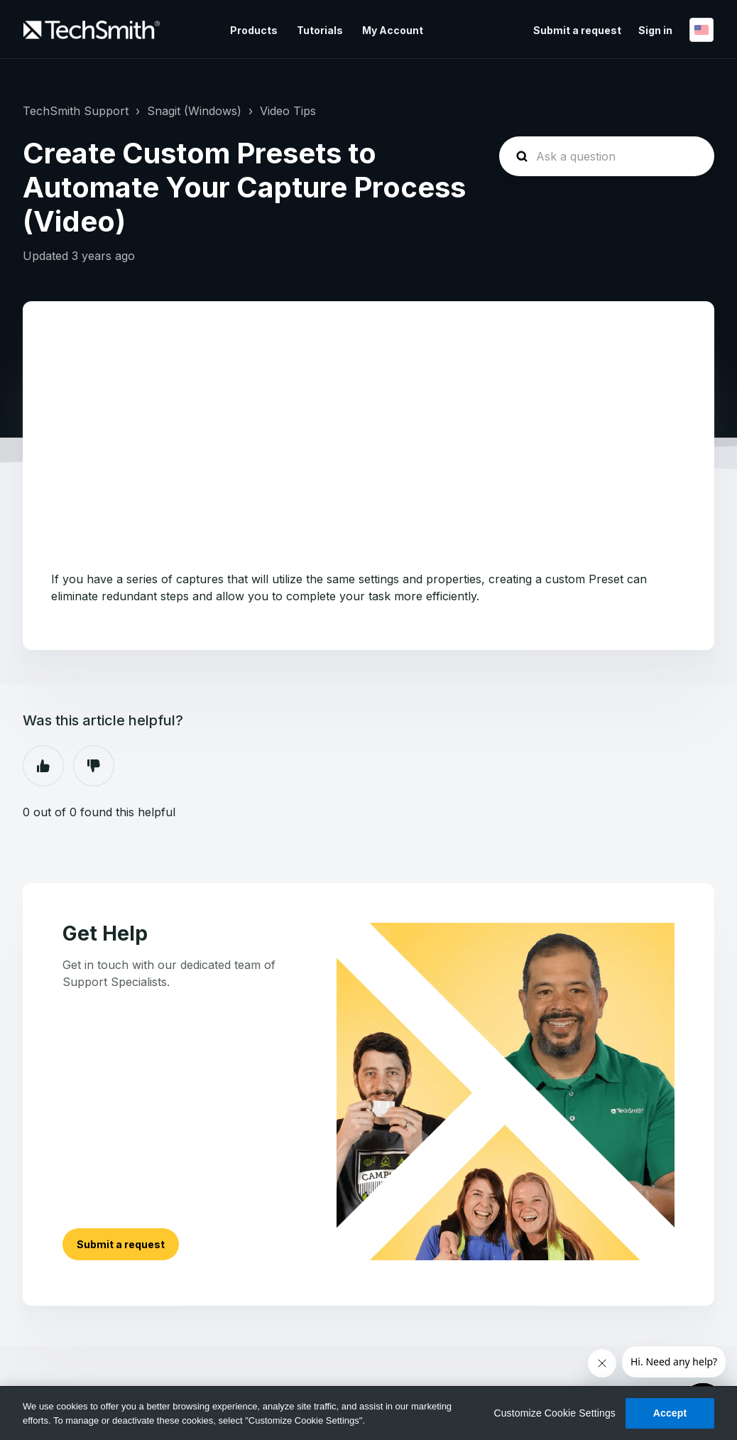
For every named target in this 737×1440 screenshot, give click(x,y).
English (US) (701, 30)
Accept (670, 1413)
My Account (392, 30)
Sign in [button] (655, 30)
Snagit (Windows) (194, 111)
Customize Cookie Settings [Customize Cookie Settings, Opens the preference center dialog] (554, 1413)
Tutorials (320, 30)
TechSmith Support (76, 111)
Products (254, 30)
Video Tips (288, 111)
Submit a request (577, 30)
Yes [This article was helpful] (43, 765)
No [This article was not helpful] (93, 765)
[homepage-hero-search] (606, 156)
